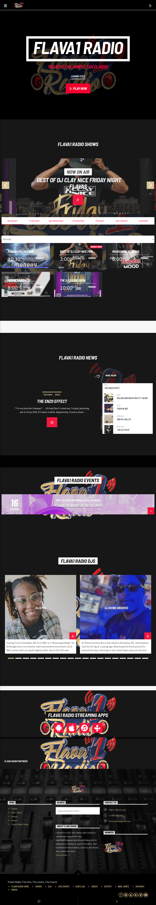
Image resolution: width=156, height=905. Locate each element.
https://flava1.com (117, 809)
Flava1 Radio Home (20, 886)
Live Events (63, 886)
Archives (140, 886)
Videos (14, 816)
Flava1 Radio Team (19, 824)
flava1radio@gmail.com (120, 821)
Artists (107, 886)
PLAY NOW (78, 88)
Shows (14, 808)
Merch (14, 820)
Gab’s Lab (80, 886)
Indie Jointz (16, 812)
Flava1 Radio (63, 855)
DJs (50, 886)
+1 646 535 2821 (116, 815)
